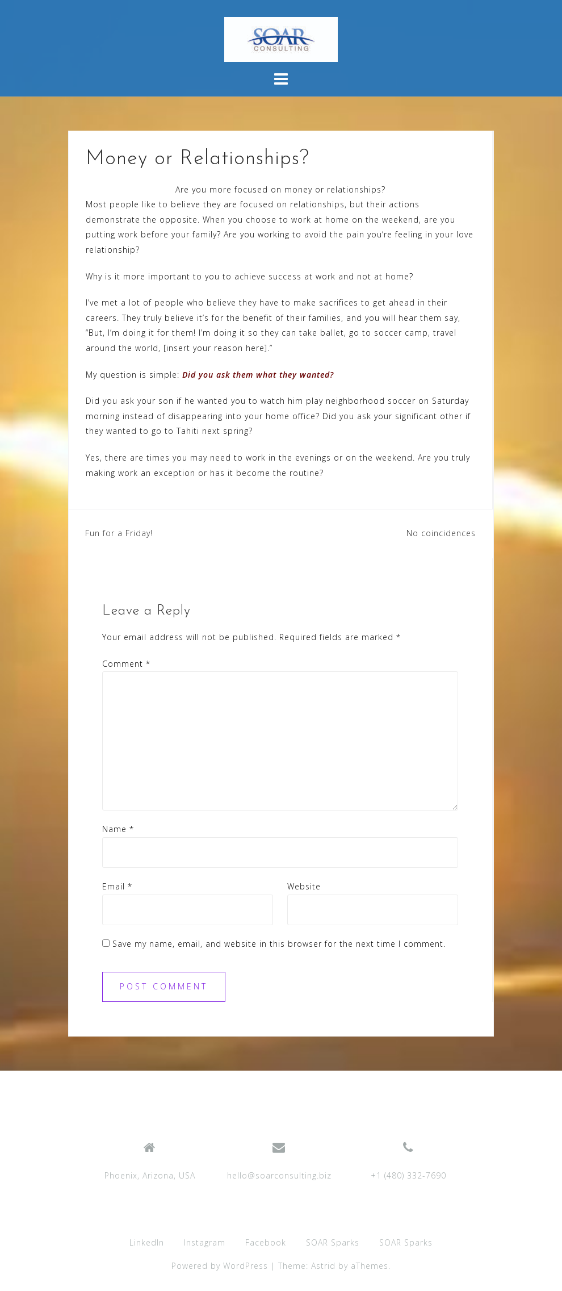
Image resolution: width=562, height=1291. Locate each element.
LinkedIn (146, 1242)
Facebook (265, 1242)
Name (118, 829)
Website (304, 886)
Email (117, 886)
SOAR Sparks (332, 1242)
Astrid (323, 1265)
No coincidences (441, 533)
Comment (126, 663)
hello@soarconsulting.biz (279, 1175)
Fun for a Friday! (119, 533)
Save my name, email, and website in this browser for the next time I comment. (279, 943)
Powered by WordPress (219, 1265)
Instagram (204, 1242)
